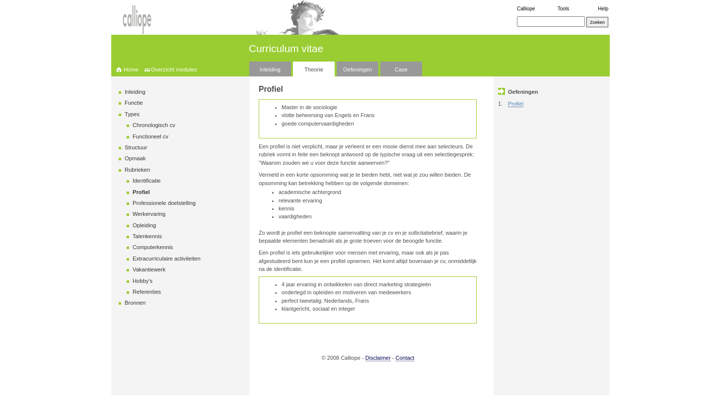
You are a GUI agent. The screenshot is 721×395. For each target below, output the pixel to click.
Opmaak (135, 158)
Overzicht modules (174, 69)
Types (132, 114)
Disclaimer (378, 358)
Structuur (136, 147)
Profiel (141, 192)
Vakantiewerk (149, 269)
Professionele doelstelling (164, 203)
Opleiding (144, 225)
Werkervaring (149, 214)
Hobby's (142, 281)
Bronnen (135, 303)
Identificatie (147, 181)
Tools (564, 8)
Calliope (526, 8)
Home (131, 69)
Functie (134, 103)
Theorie (313, 69)
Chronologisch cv (154, 125)
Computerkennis (153, 247)
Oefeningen (357, 69)
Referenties (147, 292)
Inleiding (270, 69)
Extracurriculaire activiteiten (167, 259)
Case (401, 69)
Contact (405, 358)
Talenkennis (147, 236)
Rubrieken (137, 170)
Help (603, 8)
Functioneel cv (150, 136)
